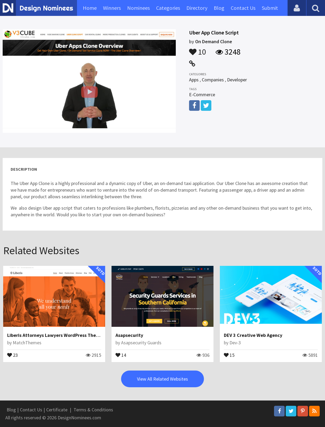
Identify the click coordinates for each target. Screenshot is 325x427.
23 (12, 354)
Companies (213, 80)
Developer (237, 80)
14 (121, 354)
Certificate (56, 410)
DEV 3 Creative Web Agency (253, 335)
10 (197, 49)
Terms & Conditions (93, 410)
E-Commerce (202, 94)
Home (90, 8)
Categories (168, 8)
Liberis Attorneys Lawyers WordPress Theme (54, 335)
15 (229, 354)
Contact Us (243, 8)
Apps (194, 80)
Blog (219, 8)
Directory (196, 8)
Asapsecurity (129, 335)
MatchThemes (27, 343)
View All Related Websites (162, 379)
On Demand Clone (213, 41)
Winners (112, 8)
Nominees (138, 8)
